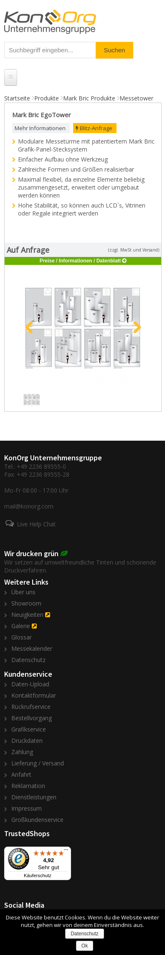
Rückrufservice (31, 707)
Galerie (20, 626)
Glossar (21, 637)
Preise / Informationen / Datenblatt (80, 261)
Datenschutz (28, 660)
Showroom (26, 603)
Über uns (23, 592)
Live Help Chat (36, 524)
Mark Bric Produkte (89, 98)
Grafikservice (28, 729)
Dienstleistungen (33, 797)
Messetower (136, 98)
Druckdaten (27, 740)
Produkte (46, 98)
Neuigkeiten (27, 615)
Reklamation (28, 786)
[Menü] (66, 852)
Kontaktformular (33, 695)
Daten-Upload (30, 684)
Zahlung (22, 752)
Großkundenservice (37, 820)
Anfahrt (21, 774)
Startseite (17, 98)
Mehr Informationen (40, 128)
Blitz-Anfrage (94, 128)
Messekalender (31, 648)
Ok (84, 946)
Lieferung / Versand (37, 763)
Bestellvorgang (31, 718)
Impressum (26, 808)
